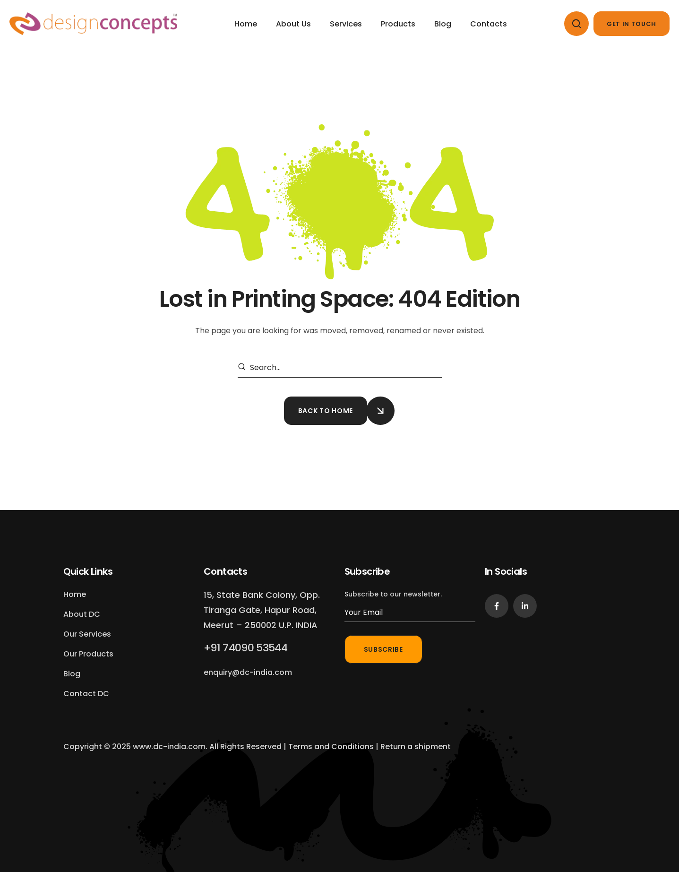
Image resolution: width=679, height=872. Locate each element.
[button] (576, 23)
